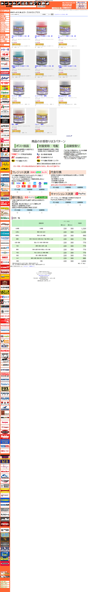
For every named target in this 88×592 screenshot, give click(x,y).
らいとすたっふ (5, 544)
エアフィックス (5, 130)
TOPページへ (4, 11)
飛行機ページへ (4, 16)
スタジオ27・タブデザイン (5, 267)
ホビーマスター (5, 451)
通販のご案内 (4, 583)
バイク (18, 3)
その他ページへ (4, 31)
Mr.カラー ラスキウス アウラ (24, 39)
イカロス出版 (5, 102)
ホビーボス (5, 446)
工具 (35, 3)
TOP (6, 6)
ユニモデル (5, 530)
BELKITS (5, 417)
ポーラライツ (5, 432)
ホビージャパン (5, 436)
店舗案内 (81, 8)
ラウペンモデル (5, 549)
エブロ (5, 159)
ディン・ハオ (5, 301)
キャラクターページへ (4, 27)
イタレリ (5, 107)
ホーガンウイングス (5, 427)
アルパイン (5, 92)
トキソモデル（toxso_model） (5, 311)
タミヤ (5, 297)
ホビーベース (5, 441)
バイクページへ (4, 23)
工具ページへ (4, 37)
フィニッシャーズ (5, 384)
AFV (4, 14)
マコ (5, 457)
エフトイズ (5, 154)
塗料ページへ (4, 35)
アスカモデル (5, 83)
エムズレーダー (5, 573)
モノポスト (5, 519)
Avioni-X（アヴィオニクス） (5, 64)
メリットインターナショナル (5, 495)
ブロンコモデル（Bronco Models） (5, 408)
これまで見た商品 (56, 8)
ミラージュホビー (5, 481)
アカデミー (5, 73)
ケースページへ (4, 41)
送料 (81, 4)
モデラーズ (5, 500)
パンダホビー (5, 355)
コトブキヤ (5, 218)
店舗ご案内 (4, 581)
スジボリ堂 (5, 262)
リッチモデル (5, 554)
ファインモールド (5, 374)
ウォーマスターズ (5, 121)
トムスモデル (5, 321)
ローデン (5, 563)
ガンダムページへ (4, 25)
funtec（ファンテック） (5, 379)
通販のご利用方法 (81, 2)
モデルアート (5, 505)
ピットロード (5, 370)
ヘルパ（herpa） (5, 422)
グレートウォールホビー (5, 199)
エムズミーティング (5, 576)
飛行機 (6, 3)
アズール (5, 78)
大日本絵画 (5, 287)
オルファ (5, 169)
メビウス (5, 490)
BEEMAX (5, 365)
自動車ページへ (4, 21)
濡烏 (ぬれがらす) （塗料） (65, 96)
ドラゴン (5, 325)
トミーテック (5, 316)
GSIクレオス (15, 39)
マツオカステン (5, 466)
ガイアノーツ (5, 175)
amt (5, 140)
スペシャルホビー (5, 272)
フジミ (5, 398)
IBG (5, 59)
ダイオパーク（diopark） (5, 282)
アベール (5, 87)
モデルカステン (5, 509)
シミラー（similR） (5, 248)
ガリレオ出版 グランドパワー (5, 194)
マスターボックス (5, 462)
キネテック (5, 189)
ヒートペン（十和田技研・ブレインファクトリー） (5, 360)
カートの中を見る (67, 8)
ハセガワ (5, 336)
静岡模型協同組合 (5, 243)
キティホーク (5, 184)
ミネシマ (5, 476)
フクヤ (5, 393)
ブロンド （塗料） (39, 124)
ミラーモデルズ (5, 485)
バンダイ (5, 350)
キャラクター (23, 3)
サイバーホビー (5, 224)
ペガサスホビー (5, 413)
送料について (4, 585)
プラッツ (5, 403)
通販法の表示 (4, 587)
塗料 (31, 3)
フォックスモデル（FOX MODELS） (5, 389)
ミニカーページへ (4, 29)
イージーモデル (5, 97)
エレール (5, 164)
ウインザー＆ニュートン (5, 111)
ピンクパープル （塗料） (41, 96)
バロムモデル (5, 346)
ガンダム (27, 3)
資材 (39, 3)
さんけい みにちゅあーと (5, 229)
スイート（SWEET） (5, 257)
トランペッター (5, 330)
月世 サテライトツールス (5, 203)
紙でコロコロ (5, 179)
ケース (43, 3)
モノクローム (5, 514)
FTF (5, 149)
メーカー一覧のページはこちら (5, 49)
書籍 (47, 3)
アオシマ (5, 68)
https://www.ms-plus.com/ (44, 275)
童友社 (5, 306)
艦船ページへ (4, 18)
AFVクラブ (5, 135)
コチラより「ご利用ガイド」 (29, 266)
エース (5, 145)
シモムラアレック (5, 252)
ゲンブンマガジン (5, 208)
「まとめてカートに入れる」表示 (61, 14)
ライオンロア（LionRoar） (5, 539)
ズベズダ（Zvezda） (5, 276)
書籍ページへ (4, 45)
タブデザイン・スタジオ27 (5, 292)
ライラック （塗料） (17, 96)
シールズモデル (5, 238)
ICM (5, 54)
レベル (5, 558)
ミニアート (5, 471)
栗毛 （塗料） (15, 124)
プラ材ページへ (4, 39)
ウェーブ (5, 116)
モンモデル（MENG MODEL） (5, 524)
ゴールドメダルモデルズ (5, 213)
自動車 (14, 3)
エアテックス (5, 126)
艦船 (10, 3)
